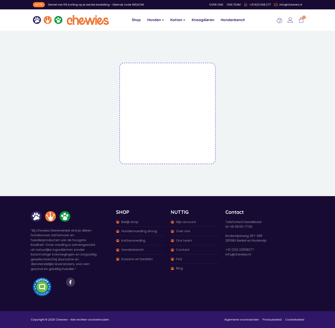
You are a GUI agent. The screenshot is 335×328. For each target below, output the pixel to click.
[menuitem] (155, 20)
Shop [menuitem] (136, 19)
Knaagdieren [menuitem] (203, 19)
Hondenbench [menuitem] (233, 19)
